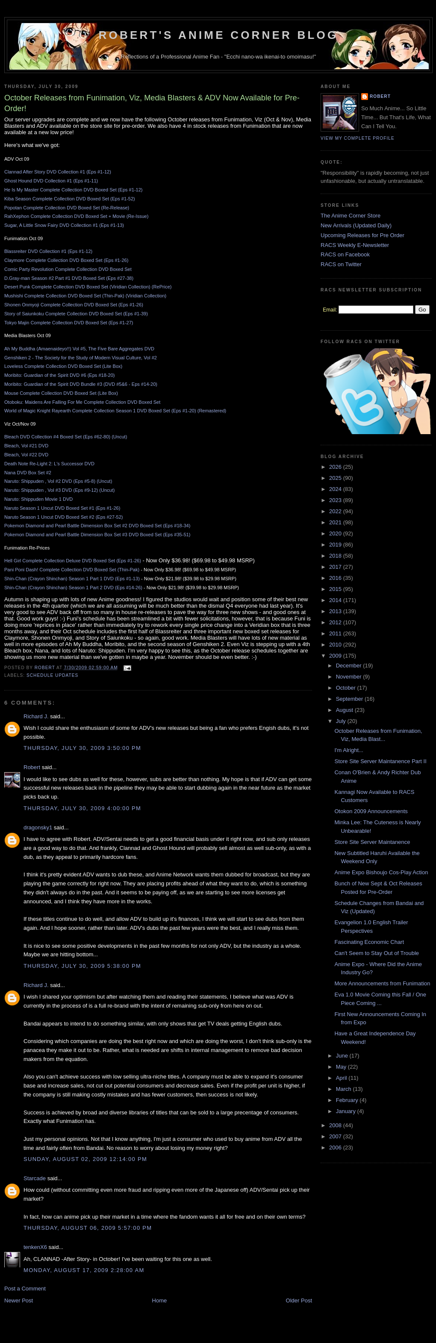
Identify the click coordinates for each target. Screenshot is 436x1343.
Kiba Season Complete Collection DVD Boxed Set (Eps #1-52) (69, 198)
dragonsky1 (38, 827)
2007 (336, 1136)
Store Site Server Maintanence (372, 842)
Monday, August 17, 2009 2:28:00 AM (84, 1270)
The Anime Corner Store (350, 215)
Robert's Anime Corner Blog (219, 35)
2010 (336, 644)
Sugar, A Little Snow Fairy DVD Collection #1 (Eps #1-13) (64, 225)
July (342, 721)
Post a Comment (25, 1288)
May (342, 1067)
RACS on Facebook (345, 254)
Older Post (299, 1300)
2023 (336, 500)
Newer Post (18, 1300)
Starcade (35, 1178)
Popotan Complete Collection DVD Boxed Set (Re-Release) (66, 207)
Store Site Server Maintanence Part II (380, 761)
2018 (336, 555)
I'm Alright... (348, 750)
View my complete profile (358, 138)
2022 (336, 511)
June (343, 1055)
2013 (336, 611)
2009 (336, 655)
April (342, 1078)
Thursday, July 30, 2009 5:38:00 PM (82, 966)
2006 (336, 1147)
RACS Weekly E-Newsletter (355, 245)
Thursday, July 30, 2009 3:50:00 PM (82, 748)
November (349, 676)
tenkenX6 (35, 1247)
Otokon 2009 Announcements (370, 811)
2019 (336, 544)
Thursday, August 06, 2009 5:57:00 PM (88, 1228)
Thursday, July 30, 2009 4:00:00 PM (82, 808)
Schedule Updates (52, 675)
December (349, 665)
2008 (336, 1125)
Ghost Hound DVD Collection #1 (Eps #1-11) (51, 180)
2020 (336, 533)
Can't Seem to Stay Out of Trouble (376, 953)
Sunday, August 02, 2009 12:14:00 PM (85, 1159)
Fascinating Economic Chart (369, 942)
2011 (336, 633)
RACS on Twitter (341, 264)
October (346, 688)
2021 (336, 522)
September (350, 699)
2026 (336, 467)
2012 (336, 622)
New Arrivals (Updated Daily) (356, 225)
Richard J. (36, 716)
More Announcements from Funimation (382, 983)
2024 (336, 489)
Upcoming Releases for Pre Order (362, 235)
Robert (32, 767)
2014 (336, 600)
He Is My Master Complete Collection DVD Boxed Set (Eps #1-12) (73, 189)
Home (159, 1300)
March (344, 1089)
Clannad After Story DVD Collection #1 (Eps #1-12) (57, 171)
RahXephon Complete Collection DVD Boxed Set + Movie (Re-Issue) (76, 216)
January (346, 1111)
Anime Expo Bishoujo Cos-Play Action (381, 872)
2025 (336, 478)
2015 (336, 589)
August (345, 710)
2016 (336, 578)
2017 (336, 567)
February (348, 1100)
